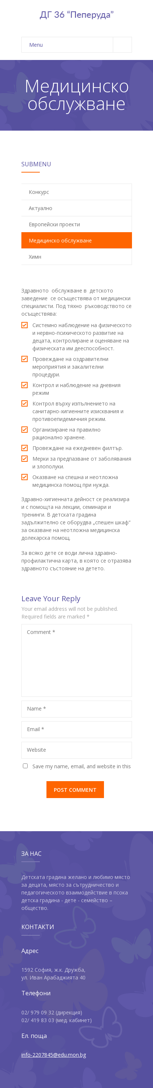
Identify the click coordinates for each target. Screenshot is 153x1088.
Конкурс (39, 191)
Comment (41, 631)
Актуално (40, 208)
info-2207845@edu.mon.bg (53, 1054)
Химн (35, 256)
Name (36, 708)
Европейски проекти (54, 224)
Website (36, 749)
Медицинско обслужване (60, 240)
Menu (80, 45)
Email (35, 729)
